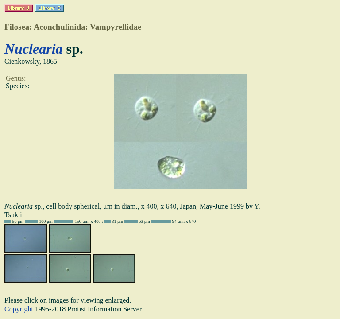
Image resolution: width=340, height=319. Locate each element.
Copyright (18, 309)
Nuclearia (33, 49)
